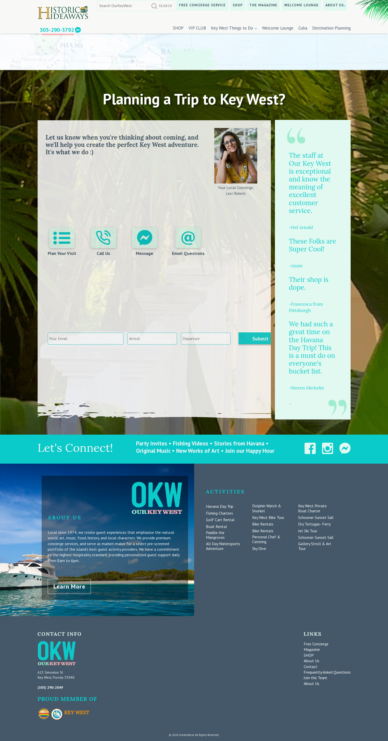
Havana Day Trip (219, 506)
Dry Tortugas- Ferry (314, 524)
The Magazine (263, 5)
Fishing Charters (219, 513)
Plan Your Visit (62, 241)
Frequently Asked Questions (327, 671)
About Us (334, 5)
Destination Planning (331, 28)
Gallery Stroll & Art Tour (314, 546)
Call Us (103, 241)
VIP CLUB (197, 28)
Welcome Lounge (301, 5)
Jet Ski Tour (307, 530)
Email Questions (188, 241)
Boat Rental (216, 526)
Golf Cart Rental (220, 519)
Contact (310, 666)
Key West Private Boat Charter (312, 508)
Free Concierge (316, 643)
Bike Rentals (262, 524)
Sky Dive (259, 548)
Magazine (312, 649)
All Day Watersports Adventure (223, 546)
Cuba (302, 28)
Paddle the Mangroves (215, 535)
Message (145, 241)
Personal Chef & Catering (266, 539)
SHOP (238, 5)
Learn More (69, 586)
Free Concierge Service (202, 5)
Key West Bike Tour (268, 517)
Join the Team (315, 677)
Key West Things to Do (232, 28)
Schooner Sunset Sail (315, 517)
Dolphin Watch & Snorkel (266, 508)
